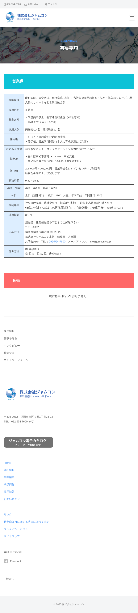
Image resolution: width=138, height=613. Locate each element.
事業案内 (9, 477)
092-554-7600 (57, 241)
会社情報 (9, 470)
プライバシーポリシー (17, 529)
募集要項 (9, 353)
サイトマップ (12, 536)
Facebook (15, 561)
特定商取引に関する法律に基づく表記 (26, 521)
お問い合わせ (35, 4)
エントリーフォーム (16, 360)
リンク (8, 514)
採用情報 (9, 331)
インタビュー (12, 345)
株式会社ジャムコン (73, 604)
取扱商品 (9, 484)
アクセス (52, 4)
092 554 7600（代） (23, 421)
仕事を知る (10, 338)
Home (7, 462)
